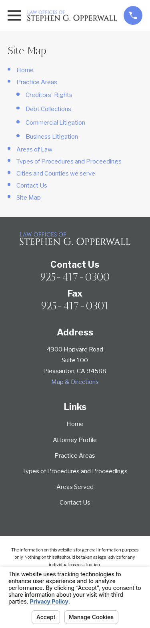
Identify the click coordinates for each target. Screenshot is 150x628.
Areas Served (75, 487)
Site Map (28, 197)
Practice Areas (36, 82)
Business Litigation (52, 136)
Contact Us (31, 185)
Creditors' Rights (49, 95)
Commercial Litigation (55, 122)
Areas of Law (34, 149)
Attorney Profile (75, 440)
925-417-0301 (75, 305)
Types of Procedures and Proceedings (69, 161)
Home (25, 70)
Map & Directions (75, 382)
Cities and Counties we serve (55, 173)
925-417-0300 (75, 277)
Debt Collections (48, 109)
